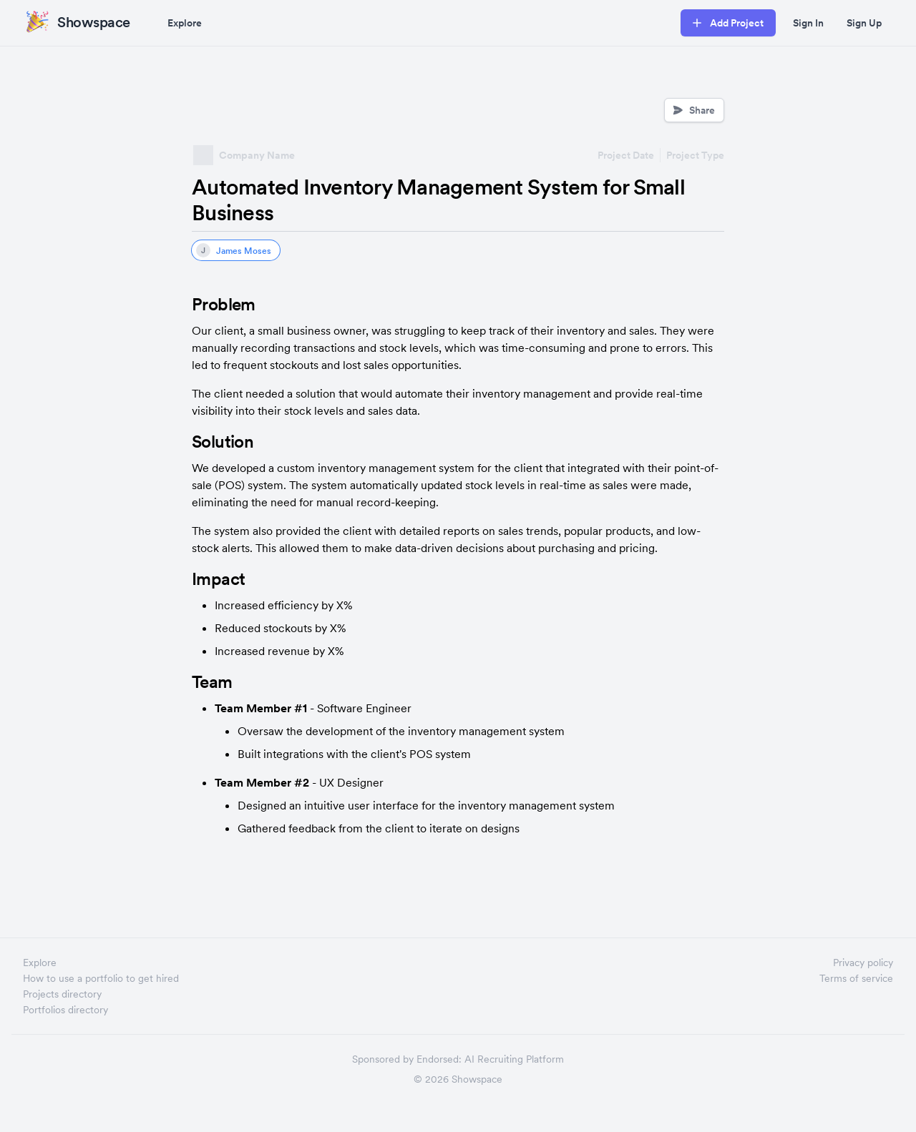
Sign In (808, 22)
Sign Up (864, 22)
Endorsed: (439, 1059)
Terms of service (856, 978)
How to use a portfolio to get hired (101, 978)
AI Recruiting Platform (514, 1059)
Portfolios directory (65, 1009)
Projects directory (62, 994)
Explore (184, 22)
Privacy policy (863, 962)
